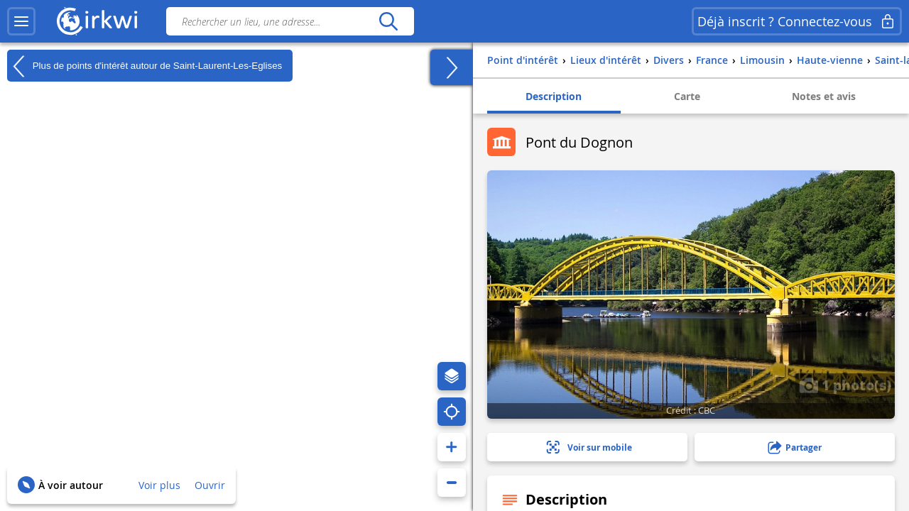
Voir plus (159, 485)
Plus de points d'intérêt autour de (144, 66)
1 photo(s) (845, 385)
